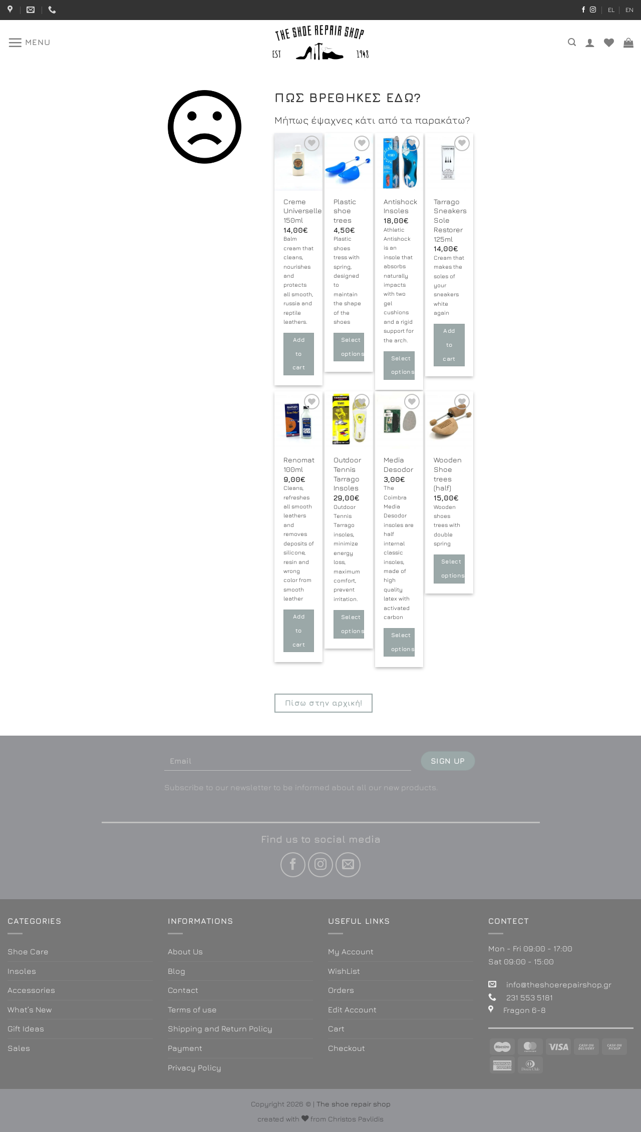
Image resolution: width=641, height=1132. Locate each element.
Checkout (346, 1047)
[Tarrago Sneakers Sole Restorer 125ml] (449, 162)
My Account (351, 951)
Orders (341, 989)
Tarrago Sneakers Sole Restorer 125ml (450, 220)
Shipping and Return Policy (220, 1028)
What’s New (30, 1009)
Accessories (31, 989)
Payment (185, 1047)
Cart (336, 1028)
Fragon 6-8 (524, 1009)
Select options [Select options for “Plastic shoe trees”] (353, 346)
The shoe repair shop (353, 1103)
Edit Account (352, 1009)
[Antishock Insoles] (399, 162)
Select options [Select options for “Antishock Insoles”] (403, 365)
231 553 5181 (529, 997)
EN (629, 10)
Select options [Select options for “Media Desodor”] (403, 642)
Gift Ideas (26, 1028)
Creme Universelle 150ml (302, 210)
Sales (19, 1047)
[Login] (590, 43)
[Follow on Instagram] (593, 10)
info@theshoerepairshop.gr (558, 984)
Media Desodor (398, 464)
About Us (185, 951)
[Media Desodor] (399, 420)
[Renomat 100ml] (298, 420)
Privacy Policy (194, 1067)
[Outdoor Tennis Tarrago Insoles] (349, 420)
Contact (183, 989)
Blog (176, 970)
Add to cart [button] (298, 353)
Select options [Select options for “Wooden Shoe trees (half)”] (453, 568)
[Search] (572, 42)
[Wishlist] (609, 43)
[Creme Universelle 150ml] (298, 162)
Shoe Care (28, 951)
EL (611, 10)
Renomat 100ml (298, 464)
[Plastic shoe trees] (349, 162)
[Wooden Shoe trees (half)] (449, 420)
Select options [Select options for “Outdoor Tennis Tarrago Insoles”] (353, 624)
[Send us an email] (348, 864)
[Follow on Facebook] (583, 10)
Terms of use (192, 1009)
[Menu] (29, 43)
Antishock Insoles (400, 206)
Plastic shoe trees (345, 210)
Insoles (22, 970)
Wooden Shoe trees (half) (448, 473)
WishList (344, 970)
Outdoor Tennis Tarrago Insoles (347, 473)
